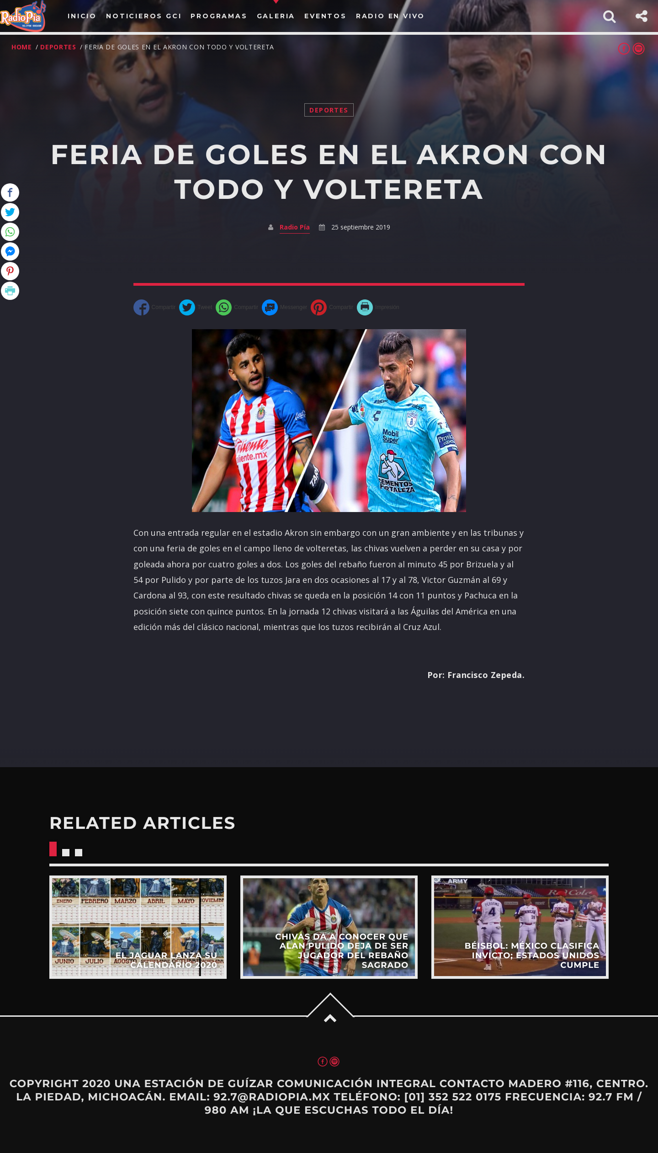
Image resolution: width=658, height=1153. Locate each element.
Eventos (325, 16)
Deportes (58, 47)
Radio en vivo (390, 16)
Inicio (82, 16)
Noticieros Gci (143, 16)
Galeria (276, 16)
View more (138, 927)
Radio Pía (295, 227)
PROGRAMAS (219, 16)
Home (21, 47)
